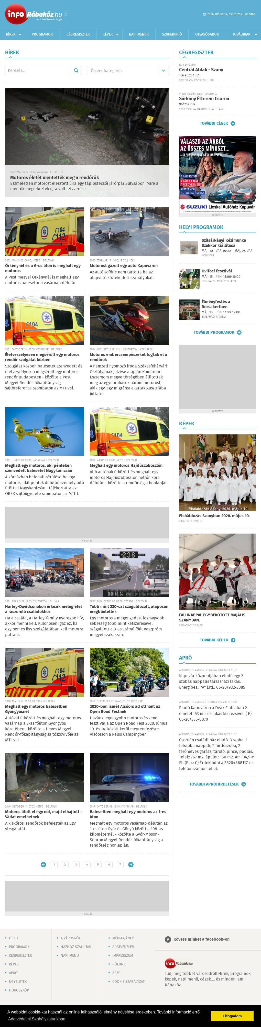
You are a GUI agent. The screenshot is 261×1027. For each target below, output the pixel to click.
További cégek (214, 123)
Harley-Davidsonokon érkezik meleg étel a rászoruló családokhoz (43, 609)
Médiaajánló (123, 938)
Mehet (76, 70)
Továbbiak (241, 34)
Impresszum (122, 956)
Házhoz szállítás (76, 947)
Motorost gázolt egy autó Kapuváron (124, 266)
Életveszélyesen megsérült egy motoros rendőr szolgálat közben (42, 357)
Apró (13, 973)
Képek (108, 34)
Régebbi (131, 864)
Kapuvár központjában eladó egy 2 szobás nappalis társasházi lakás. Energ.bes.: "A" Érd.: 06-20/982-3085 (212, 682)
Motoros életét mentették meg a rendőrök (54, 177)
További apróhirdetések (214, 784)
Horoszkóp (19, 990)
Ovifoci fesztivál (217, 271)
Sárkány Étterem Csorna (204, 98)
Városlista (66, 14)
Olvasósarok (207, 34)
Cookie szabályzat (128, 982)
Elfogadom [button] (232, 1016)
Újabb (43, 864)
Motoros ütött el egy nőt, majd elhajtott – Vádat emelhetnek (43, 814)
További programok (214, 332)
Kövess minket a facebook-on (201, 939)
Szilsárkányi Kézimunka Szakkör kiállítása (224, 243)
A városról (71, 938)
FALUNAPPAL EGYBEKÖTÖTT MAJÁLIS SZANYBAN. (212, 618)
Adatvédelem (123, 947)
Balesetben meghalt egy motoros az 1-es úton (128, 814)
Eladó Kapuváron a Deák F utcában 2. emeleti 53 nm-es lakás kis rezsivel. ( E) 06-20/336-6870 (215, 714)
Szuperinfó (172, 34)
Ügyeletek (18, 982)
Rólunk (119, 964)
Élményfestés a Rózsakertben (216, 304)
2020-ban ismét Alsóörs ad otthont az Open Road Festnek (125, 709)
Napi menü (70, 956)
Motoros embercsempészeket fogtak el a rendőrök (128, 357)
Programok (42, 34)
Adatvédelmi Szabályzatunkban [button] (36, 1019)
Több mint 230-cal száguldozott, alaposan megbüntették (129, 609)
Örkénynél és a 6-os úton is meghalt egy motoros (43, 268)
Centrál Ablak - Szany (201, 70)
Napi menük (139, 34)
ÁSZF (116, 973)
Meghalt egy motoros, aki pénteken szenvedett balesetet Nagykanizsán (38, 468)
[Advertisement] (87, 522)
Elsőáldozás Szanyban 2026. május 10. (214, 516)
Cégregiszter (78, 34)
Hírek (11, 34)
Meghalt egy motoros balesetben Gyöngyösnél (36, 709)
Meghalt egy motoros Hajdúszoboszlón (126, 466)
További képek (214, 640)
